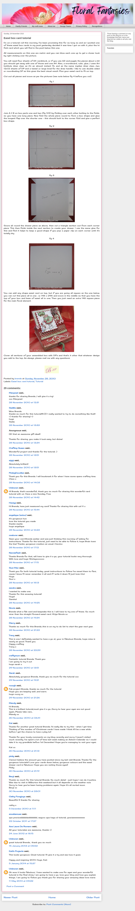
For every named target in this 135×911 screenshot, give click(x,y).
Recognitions (97, 26)
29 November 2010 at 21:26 (24, 698)
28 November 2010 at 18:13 (24, 582)
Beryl (11, 776)
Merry (12, 623)
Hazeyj (12, 503)
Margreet (13, 393)
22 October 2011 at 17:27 (22, 821)
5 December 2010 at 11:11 (22, 809)
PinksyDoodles (16, 473)
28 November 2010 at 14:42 (24, 497)
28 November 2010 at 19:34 (24, 618)
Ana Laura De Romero (20, 826)
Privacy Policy (81, 26)
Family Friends (21, 26)
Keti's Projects (16, 851)
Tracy (11, 635)
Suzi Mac (14, 568)
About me (51, 26)
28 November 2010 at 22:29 (24, 650)
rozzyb (12, 685)
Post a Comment (15, 886)
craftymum (14, 655)
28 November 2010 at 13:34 (24, 443)
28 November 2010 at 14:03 (24, 482)
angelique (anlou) (18, 515)
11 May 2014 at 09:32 (21, 881)
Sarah (12, 673)
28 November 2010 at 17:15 (24, 562)
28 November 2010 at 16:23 (24, 530)
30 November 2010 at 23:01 (24, 791)
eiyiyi (11, 460)
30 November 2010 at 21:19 (24, 771)
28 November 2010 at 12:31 (24, 402)
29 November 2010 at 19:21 (24, 680)
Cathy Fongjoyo (17, 796)
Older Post (93, 897)
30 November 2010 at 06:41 (24, 718)
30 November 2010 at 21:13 (24, 751)
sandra (12, 588)
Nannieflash (15, 553)
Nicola (12, 608)
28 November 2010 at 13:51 (24, 455)
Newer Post (10, 897)
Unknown (13, 488)
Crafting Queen (17, 448)
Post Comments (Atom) (58, 904)
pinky (11, 756)
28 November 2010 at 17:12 (24, 547)
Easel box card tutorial (22, 381)
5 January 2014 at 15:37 (22, 863)
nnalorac (13, 535)
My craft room (37, 26)
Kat (10, 723)
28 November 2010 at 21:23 (24, 630)
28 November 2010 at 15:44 (24, 510)
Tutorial (39, 381)
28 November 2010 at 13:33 (24, 425)
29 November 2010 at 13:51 (24, 668)
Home (8, 26)
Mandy (12, 703)
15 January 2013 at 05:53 (23, 846)
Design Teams (65, 26)
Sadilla (12, 408)
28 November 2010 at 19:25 (24, 603)
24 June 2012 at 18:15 (21, 833)
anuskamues (15, 814)
